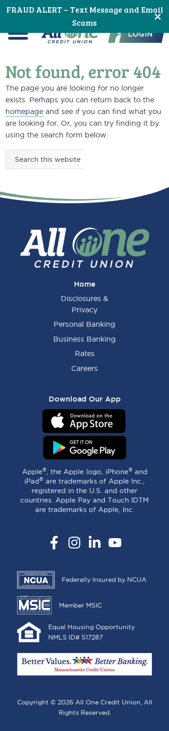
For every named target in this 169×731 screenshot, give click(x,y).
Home (85, 284)
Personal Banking (84, 324)
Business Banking (84, 339)
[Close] (158, 16)
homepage (24, 111)
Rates (85, 353)
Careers (84, 368)
